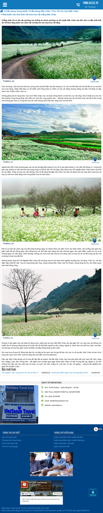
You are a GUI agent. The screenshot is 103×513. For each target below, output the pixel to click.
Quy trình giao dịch (9, 437)
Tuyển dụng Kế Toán (62, 446)
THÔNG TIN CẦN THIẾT (11, 432)
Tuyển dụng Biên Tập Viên (64, 443)
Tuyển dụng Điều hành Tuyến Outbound (69, 440)
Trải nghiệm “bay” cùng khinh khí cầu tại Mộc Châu (21, 373)
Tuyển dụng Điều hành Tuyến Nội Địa (68, 437)
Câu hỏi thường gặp (10, 446)
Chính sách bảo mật (10, 443)
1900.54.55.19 (90, 3)
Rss (96, 429)
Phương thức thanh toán (11, 440)
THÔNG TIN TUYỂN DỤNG (64, 432)
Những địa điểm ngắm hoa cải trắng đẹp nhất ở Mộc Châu (71, 373)
